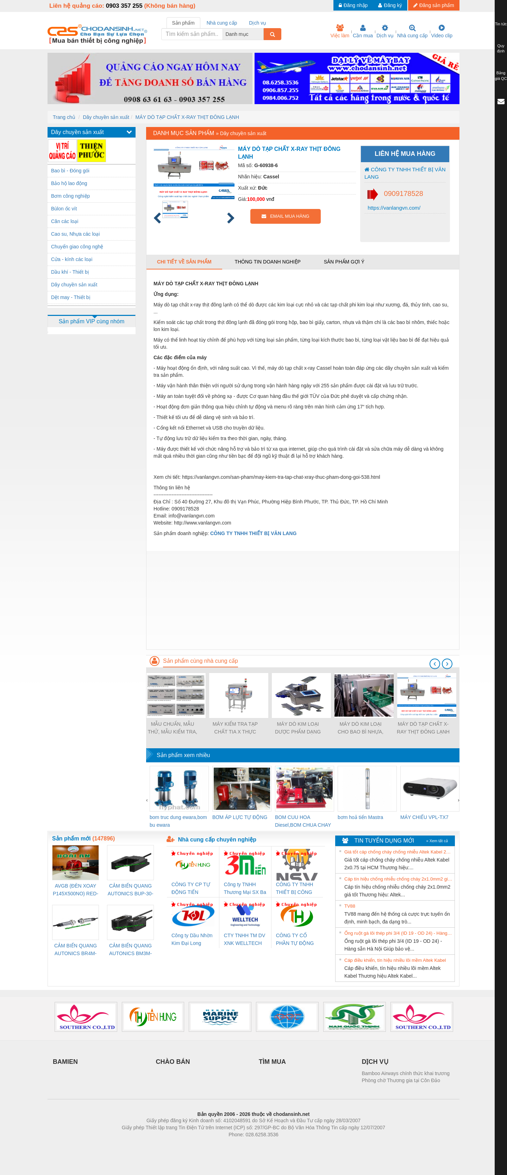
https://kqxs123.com (287, 1145)
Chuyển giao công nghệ (77, 246)
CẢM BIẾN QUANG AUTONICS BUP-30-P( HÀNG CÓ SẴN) (131, 890)
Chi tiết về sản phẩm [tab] (184, 262)
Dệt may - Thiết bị (70, 297)
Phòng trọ (208, 1145)
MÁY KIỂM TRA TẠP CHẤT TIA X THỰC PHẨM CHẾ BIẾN (235, 728)
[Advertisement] (302, 600)
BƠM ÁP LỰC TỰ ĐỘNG (239, 817)
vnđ (270, 199)
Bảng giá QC (501, 76)
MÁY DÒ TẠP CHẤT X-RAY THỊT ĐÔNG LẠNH (187, 117)
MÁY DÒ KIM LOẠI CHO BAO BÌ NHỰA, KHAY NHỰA (360, 728)
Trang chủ (64, 117)
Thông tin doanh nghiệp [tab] (267, 262)
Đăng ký (390, 5)
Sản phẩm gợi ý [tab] (344, 262)
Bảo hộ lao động (69, 183)
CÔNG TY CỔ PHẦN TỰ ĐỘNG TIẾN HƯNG (295, 940)
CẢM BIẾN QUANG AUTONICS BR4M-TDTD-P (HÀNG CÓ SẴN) (76, 950)
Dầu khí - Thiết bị (70, 272)
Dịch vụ (385, 31)
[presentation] (435, 664)
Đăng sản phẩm (433, 5)
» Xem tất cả (437, 841)
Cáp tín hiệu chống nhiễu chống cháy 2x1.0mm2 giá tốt (398, 879)
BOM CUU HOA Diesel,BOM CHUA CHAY (303, 821)
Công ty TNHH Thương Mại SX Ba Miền (245, 889)
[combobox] (261, 34)
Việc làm (339, 31)
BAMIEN (65, 1061)
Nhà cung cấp (412, 31)
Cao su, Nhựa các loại (75, 234)
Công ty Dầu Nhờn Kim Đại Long (192, 939)
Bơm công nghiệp (70, 196)
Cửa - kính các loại (71, 259)
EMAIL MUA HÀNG (285, 216)
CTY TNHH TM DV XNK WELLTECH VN (244, 940)
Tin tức (501, 24)
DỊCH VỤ (375, 1061)
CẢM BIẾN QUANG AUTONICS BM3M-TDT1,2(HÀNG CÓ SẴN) (130, 950)
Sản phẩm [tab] (183, 23)
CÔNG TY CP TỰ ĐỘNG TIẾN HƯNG (190, 889)
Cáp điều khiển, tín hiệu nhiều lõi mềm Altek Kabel (395, 960)
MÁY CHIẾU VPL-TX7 (424, 817)
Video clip (441, 31)
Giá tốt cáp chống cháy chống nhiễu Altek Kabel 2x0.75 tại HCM (398, 852)
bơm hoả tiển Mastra (360, 817)
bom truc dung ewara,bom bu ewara (178, 821)
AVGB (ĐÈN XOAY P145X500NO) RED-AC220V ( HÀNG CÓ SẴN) (76, 890)
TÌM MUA (272, 1061)
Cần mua (363, 31)
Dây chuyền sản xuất (106, 117)
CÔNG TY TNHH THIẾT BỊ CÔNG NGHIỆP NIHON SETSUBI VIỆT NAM (294, 889)
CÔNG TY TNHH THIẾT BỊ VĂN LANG (405, 173)
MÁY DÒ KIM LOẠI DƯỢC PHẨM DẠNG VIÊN (298, 728)
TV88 (349, 906)
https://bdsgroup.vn (244, 1145)
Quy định (501, 48)
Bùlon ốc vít (64, 208)
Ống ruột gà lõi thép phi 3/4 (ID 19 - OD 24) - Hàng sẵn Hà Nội (398, 933)
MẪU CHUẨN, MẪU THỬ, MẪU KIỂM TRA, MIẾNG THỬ (173, 728)
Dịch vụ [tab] (257, 23)
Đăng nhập (353, 5)
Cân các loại (64, 221)
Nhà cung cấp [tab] (222, 23)
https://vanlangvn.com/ (393, 208)
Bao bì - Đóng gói (70, 170)
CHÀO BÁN (173, 1061)
